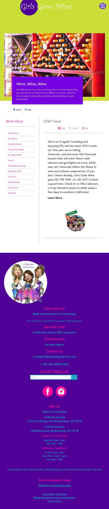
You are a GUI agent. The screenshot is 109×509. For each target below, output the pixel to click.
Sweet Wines (13, 133)
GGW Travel (13, 187)
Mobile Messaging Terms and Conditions (54, 497)
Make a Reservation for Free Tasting (54, 314)
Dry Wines (12, 138)
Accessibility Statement (54, 494)
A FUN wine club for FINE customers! (54, 332)
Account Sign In (54, 344)
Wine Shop (14, 121)
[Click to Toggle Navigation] (102, 6)
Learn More (55, 198)
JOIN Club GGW (14, 171)
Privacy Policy (55, 501)
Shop (29, 109)
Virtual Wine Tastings (17, 166)
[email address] (50, 377)
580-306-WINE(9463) (55, 364)
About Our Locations (54, 411)
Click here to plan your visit (54, 485)
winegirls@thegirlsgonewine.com (55, 356)
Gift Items (12, 193)
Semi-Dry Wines (15, 144)
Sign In (18, 109)
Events (11, 160)
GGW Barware (14, 182)
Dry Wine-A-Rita (14, 155)
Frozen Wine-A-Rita (16, 149)
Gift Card (12, 176)
